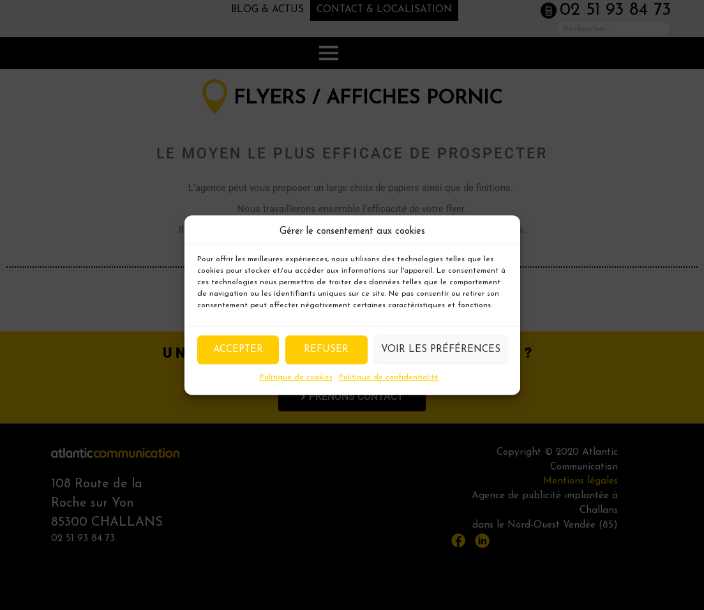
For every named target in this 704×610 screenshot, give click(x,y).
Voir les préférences (440, 350)
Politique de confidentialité (388, 377)
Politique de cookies (296, 377)
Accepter (238, 350)
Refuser (326, 350)
